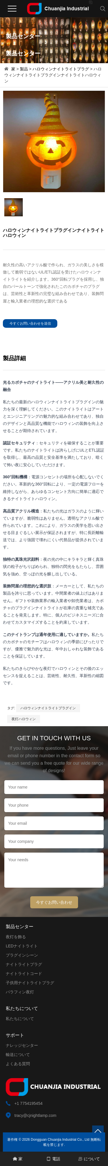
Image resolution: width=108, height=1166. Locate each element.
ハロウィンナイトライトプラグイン (48, 708)
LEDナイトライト (22, 946)
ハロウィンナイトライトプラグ (61, 69)
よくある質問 (18, 1063)
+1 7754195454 (28, 1103)
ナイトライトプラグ (24, 964)
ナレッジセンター (22, 1045)
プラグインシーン (22, 955)
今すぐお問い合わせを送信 (30, 323)
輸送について (18, 1054)
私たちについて (20, 1018)
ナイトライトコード (24, 973)
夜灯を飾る (16, 936)
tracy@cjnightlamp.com (35, 1115)
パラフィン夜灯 (20, 992)
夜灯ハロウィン (24, 719)
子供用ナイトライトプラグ (30, 982)
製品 (24, 69)
